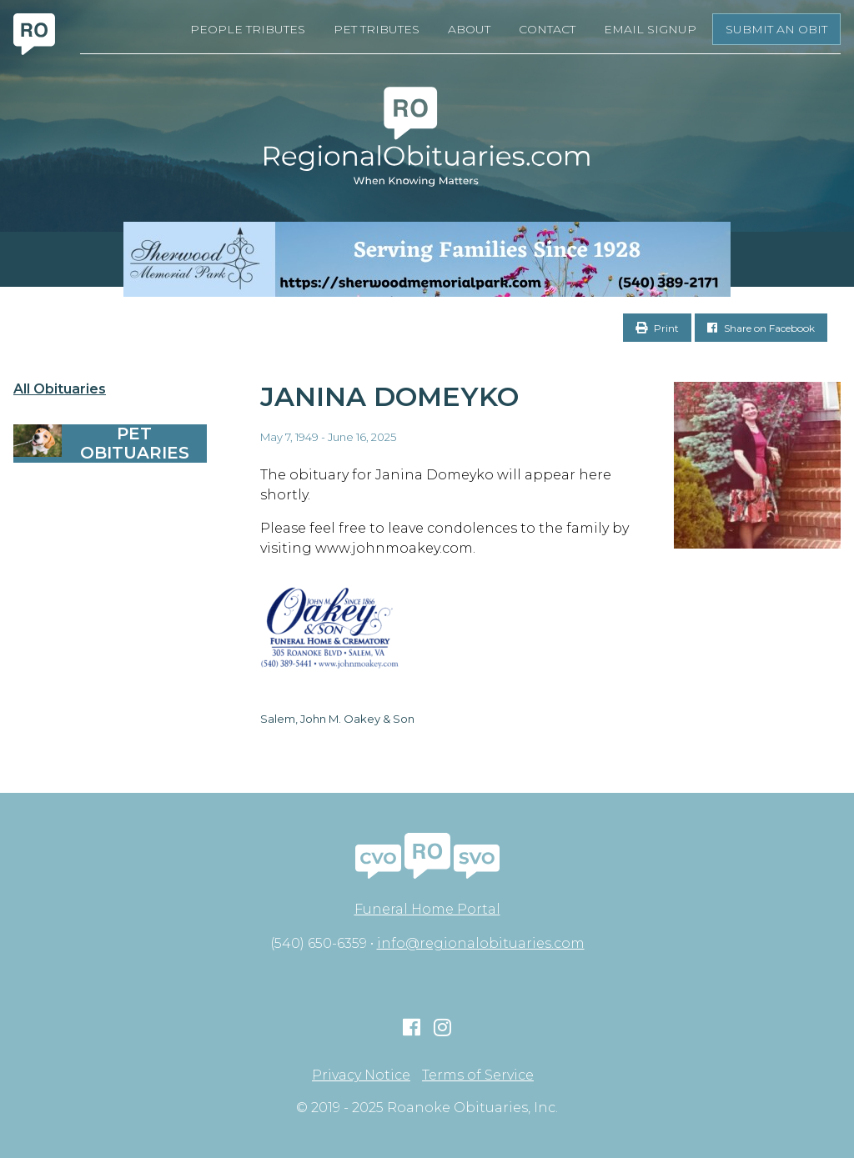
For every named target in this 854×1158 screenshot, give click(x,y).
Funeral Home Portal (427, 909)
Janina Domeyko (389, 396)
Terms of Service (478, 1075)
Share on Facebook (761, 328)
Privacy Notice (361, 1075)
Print (657, 328)
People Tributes (247, 29)
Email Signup (650, 29)
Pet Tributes (376, 29)
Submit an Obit (776, 29)
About (469, 29)
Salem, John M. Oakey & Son (337, 718)
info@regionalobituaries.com (481, 943)
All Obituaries (59, 389)
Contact (547, 29)
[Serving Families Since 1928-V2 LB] (427, 259)
